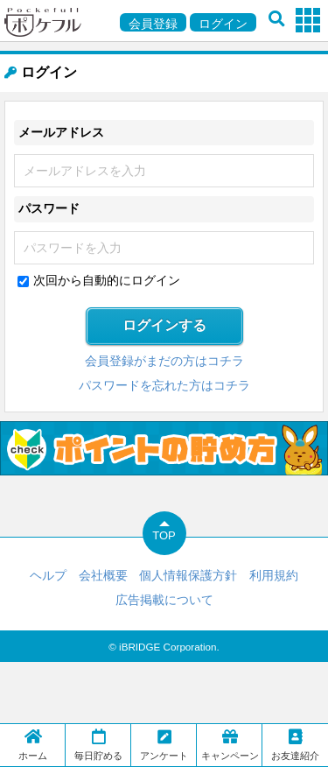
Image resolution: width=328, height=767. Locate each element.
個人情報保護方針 (188, 575)
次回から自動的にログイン (106, 280)
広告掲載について (164, 600)
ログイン (223, 24)
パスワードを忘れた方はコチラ (164, 385)
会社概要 (103, 575)
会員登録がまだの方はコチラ (164, 361)
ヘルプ (48, 575)
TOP (164, 535)
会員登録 (153, 24)
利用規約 (273, 575)
